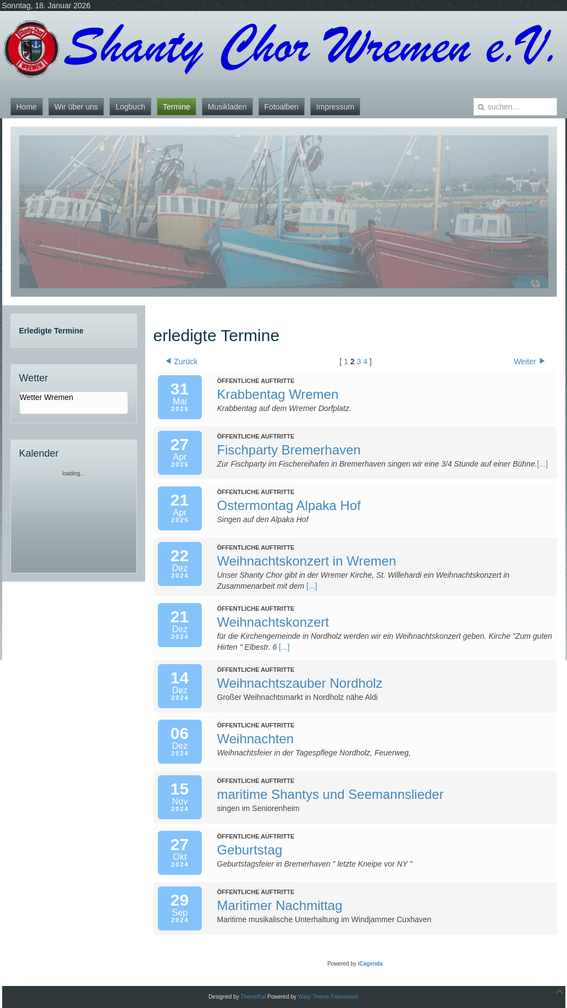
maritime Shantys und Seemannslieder (330, 794)
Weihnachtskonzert (273, 622)
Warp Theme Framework (328, 997)
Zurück (182, 361)
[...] (542, 463)
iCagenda (370, 964)
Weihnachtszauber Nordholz (300, 683)
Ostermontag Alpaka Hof (289, 505)
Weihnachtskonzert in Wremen (307, 561)
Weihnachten (255, 738)
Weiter (529, 361)
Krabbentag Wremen (278, 394)
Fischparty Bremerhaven (289, 449)
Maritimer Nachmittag (280, 905)
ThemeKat (253, 997)
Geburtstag (250, 849)
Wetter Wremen (47, 397)
